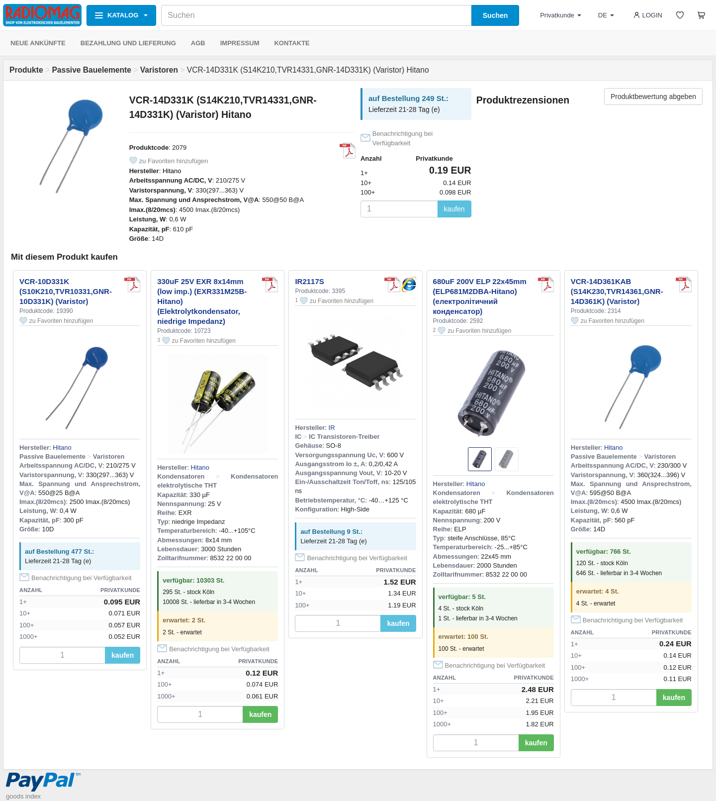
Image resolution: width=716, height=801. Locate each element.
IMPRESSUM (240, 43)
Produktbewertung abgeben (653, 96)
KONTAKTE (291, 43)
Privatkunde (560, 15)
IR (332, 427)
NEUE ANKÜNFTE (38, 43)
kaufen (454, 209)
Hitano (172, 171)
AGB (198, 43)
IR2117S (309, 281)
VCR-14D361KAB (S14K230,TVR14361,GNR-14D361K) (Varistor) (617, 291)
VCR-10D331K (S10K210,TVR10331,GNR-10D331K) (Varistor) (65, 291)
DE (606, 15)
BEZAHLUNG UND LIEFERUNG (128, 43)
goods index (23, 796)
